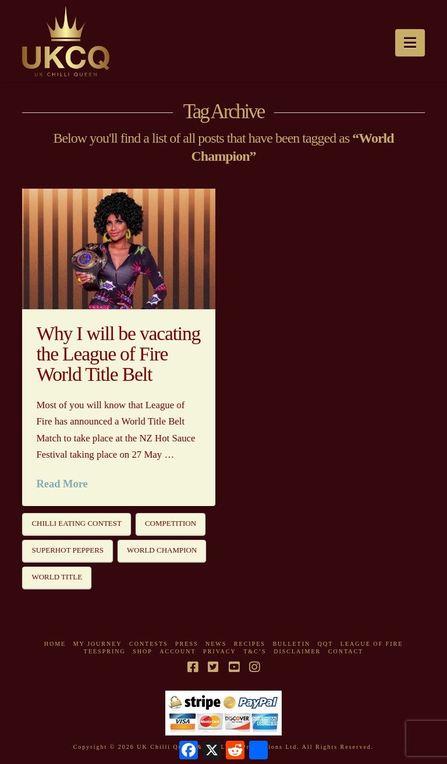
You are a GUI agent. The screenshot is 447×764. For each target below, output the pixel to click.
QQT (326, 644)
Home (55, 644)
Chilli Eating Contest (76, 523)
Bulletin (291, 644)
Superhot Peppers (67, 550)
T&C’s (254, 651)
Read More (61, 484)
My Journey (97, 644)
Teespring (105, 651)
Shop (142, 651)
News (215, 644)
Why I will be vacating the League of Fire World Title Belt (118, 354)
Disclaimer (297, 651)
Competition (170, 523)
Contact (345, 651)
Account (177, 651)
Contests (148, 644)
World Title (56, 576)
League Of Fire (371, 644)
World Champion (162, 550)
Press (186, 644)
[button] (410, 42)
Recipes (249, 644)
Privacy (219, 651)
